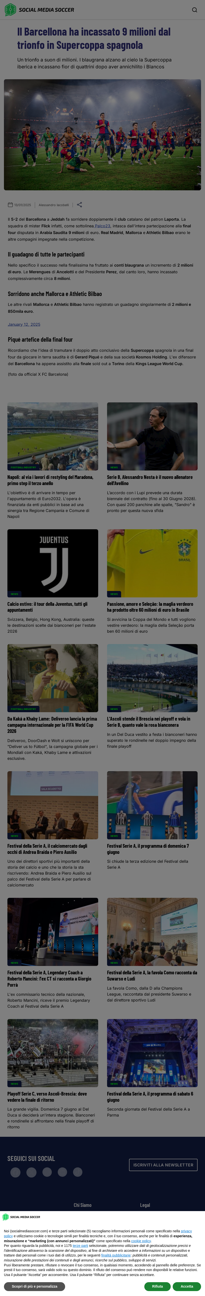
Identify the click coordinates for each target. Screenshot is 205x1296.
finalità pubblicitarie (116, 1255)
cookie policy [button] (141, 1241)
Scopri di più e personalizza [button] (34, 1286)
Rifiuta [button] (157, 1286)
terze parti (80, 1246)
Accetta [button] (187, 1286)
